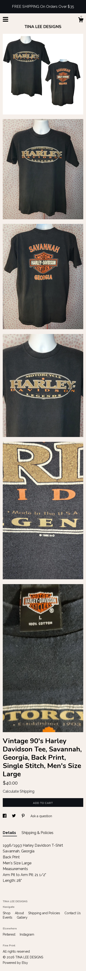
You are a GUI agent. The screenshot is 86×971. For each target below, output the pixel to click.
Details (10, 833)
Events (8, 917)
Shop (7, 913)
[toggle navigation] (5, 19)
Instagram (27, 934)
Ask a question (41, 816)
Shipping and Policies (44, 913)
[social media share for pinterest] (23, 816)
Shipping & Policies (37, 833)
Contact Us (72, 913)
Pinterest (9, 934)
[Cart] (80, 20)
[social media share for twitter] (14, 816)
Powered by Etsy (15, 963)
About (20, 913)
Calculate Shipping (18, 791)
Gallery (22, 917)
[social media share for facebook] (5, 816)
